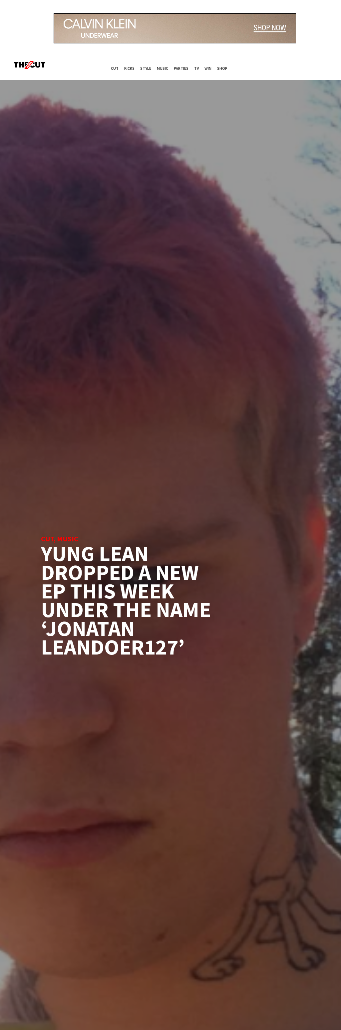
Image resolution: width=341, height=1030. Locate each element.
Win (207, 68)
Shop (222, 68)
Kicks (129, 68)
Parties (181, 68)
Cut (115, 68)
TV (196, 68)
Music (162, 68)
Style (145, 68)
